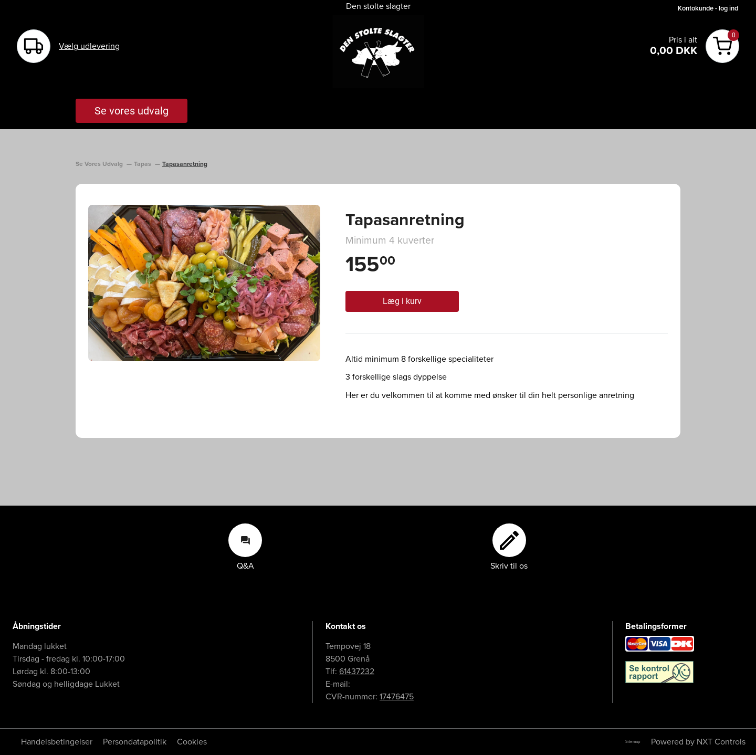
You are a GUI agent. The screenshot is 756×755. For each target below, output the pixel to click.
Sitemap (632, 741)
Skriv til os (509, 547)
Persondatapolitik (134, 742)
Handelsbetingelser (56, 742)
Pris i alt (683, 40)
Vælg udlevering (89, 46)
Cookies (192, 742)
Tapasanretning (184, 164)
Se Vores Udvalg (100, 164)
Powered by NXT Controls (698, 742)
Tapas (143, 164)
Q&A (245, 547)
